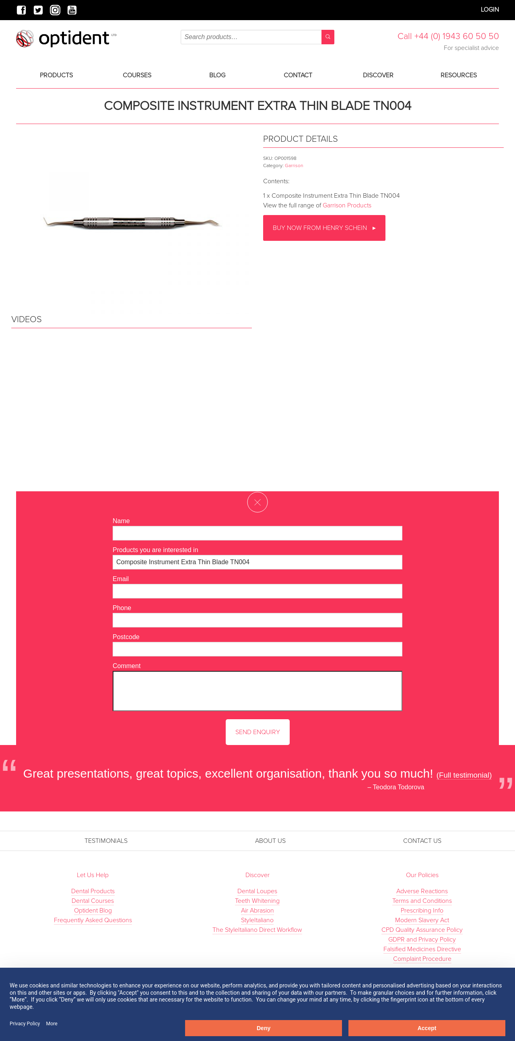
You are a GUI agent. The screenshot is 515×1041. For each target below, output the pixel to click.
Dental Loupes (257, 891)
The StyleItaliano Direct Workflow (257, 930)
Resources (459, 75)
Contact (298, 75)
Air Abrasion (257, 910)
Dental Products (93, 891)
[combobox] (257, 37)
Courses (137, 75)
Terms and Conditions (422, 901)
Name (121, 520)
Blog (217, 75)
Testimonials (106, 841)
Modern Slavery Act (422, 920)
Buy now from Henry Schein (321, 228)
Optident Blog (93, 910)
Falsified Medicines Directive (422, 949)
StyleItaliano (257, 920)
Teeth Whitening (257, 901)
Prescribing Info (422, 910)
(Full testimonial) (464, 775)
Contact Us (422, 841)
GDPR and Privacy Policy (422, 939)
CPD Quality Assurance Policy (422, 930)
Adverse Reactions (422, 891)
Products (56, 75)
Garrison (294, 165)
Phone (122, 607)
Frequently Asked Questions (93, 920)
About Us (270, 841)
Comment (126, 665)
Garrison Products (347, 205)
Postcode (126, 636)
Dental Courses (93, 901)
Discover (378, 75)
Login (490, 10)
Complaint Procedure (422, 959)
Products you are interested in (155, 549)
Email (121, 578)
